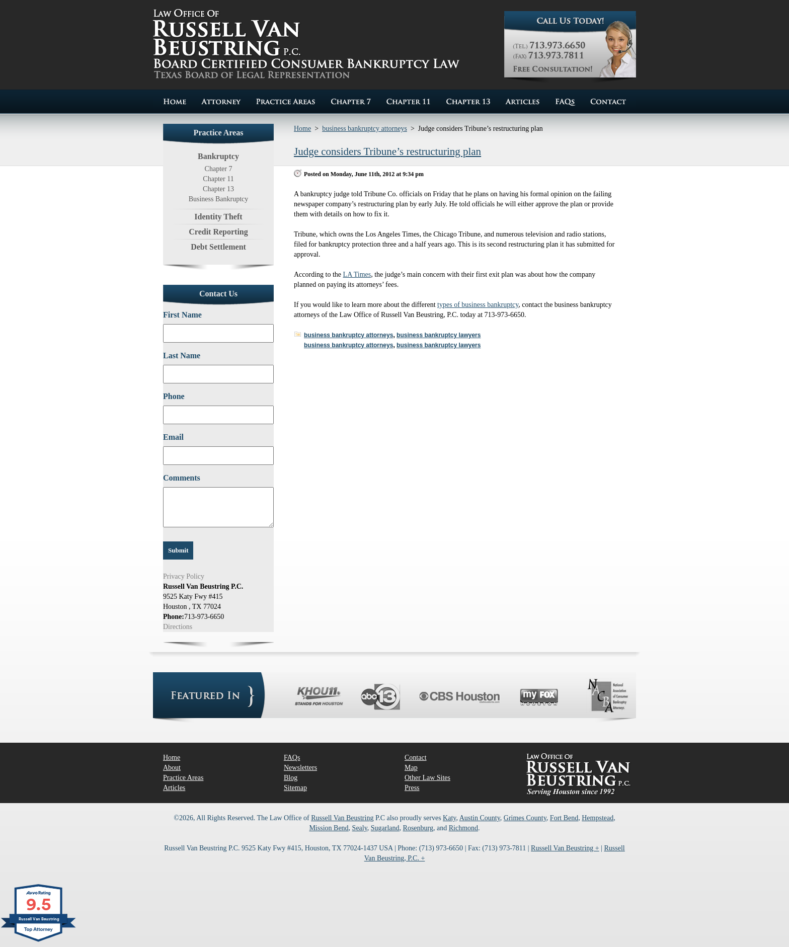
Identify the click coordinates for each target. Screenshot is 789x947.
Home (302, 128)
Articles (174, 788)
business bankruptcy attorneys (364, 128)
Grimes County (525, 818)
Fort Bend (564, 818)
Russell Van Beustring (342, 818)
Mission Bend (328, 828)
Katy (449, 818)
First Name (182, 314)
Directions (177, 626)
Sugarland (385, 828)
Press (412, 788)
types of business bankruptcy (477, 304)
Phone (174, 396)
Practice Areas (183, 777)
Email (173, 437)
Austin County (479, 818)
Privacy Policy (183, 576)
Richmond (463, 828)
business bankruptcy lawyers (439, 335)
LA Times (357, 274)
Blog (290, 777)
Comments (181, 477)
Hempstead (597, 818)
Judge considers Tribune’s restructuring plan (387, 151)
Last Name (181, 355)
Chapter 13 (218, 189)
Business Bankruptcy (219, 199)
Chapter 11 (218, 179)
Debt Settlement (218, 247)
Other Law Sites (427, 777)
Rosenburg (418, 828)
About (172, 767)
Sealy (359, 828)
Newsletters (300, 767)
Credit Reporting (218, 231)
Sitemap (295, 788)
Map (411, 767)
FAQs (292, 757)
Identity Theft (218, 216)
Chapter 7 (218, 169)
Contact (416, 757)
